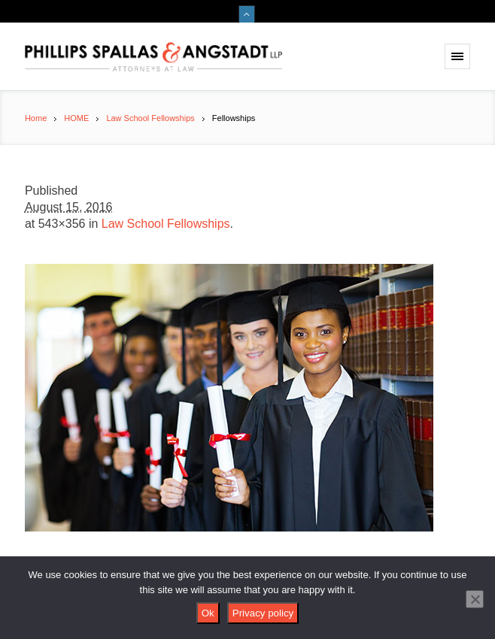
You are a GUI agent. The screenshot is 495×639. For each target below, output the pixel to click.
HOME (76, 118)
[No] (475, 599)
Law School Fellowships (150, 118)
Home (36, 118)
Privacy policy (262, 613)
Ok (208, 613)
